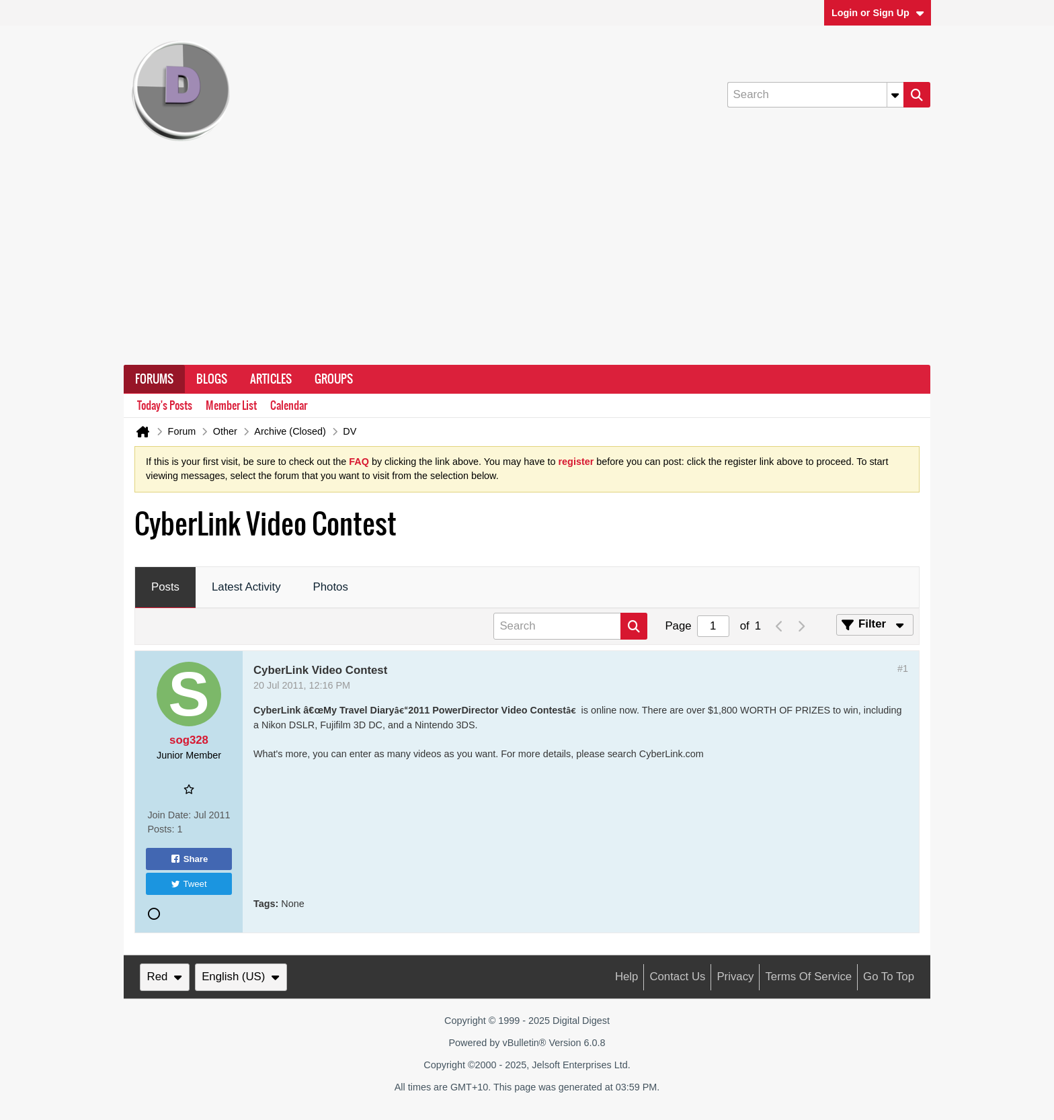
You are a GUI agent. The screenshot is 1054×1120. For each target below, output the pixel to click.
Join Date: (169, 815)
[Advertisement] (527, 264)
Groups (334, 379)
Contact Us (677, 976)
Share (189, 858)
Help (627, 976)
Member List (231, 405)
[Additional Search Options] (895, 94)
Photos (330, 586)
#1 (902, 668)
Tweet (188, 884)
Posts (165, 586)
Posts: (160, 829)
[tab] (165, 588)
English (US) (241, 976)
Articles (271, 379)
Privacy (735, 976)
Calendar (288, 405)
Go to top (888, 976)
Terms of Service (808, 976)
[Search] (815, 94)
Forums (154, 379)
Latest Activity (246, 586)
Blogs (211, 379)
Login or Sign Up (878, 12)
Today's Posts (164, 405)
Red (164, 976)
